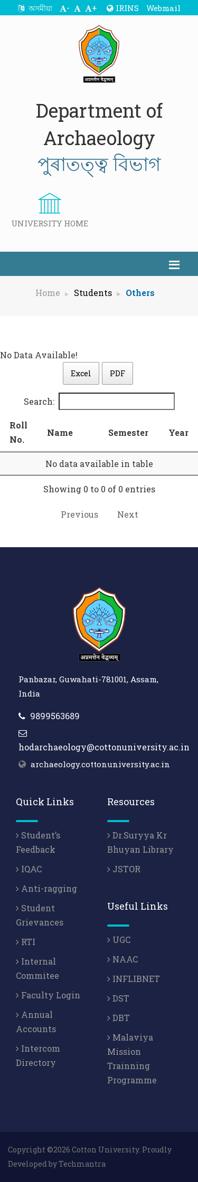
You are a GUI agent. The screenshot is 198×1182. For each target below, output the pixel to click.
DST (118, 998)
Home (47, 292)
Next (127, 514)
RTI (25, 941)
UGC (118, 939)
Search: (99, 401)
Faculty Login (48, 994)
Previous (79, 514)
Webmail (163, 8)
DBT (118, 1017)
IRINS (123, 8)
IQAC (29, 868)
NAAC (122, 959)
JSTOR (123, 868)
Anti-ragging (46, 888)
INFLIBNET (133, 978)
